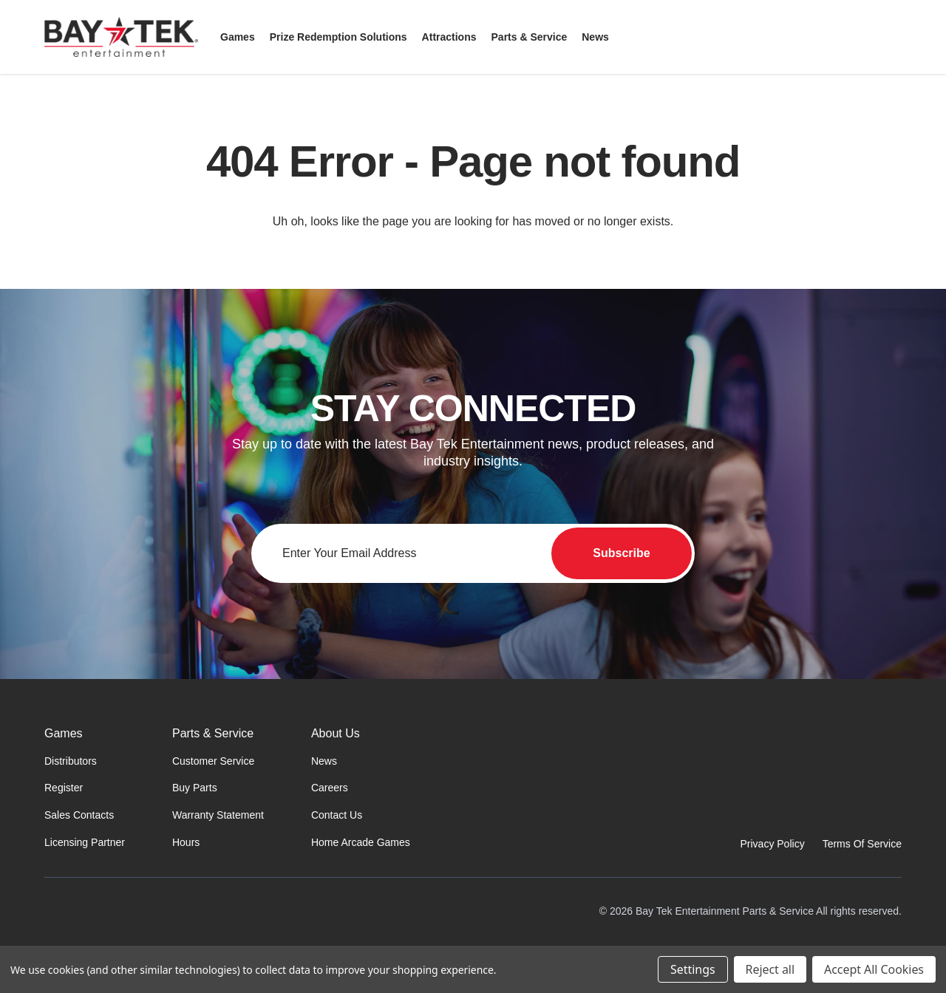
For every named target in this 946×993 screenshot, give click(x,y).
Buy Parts (194, 788)
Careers (329, 788)
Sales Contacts (79, 815)
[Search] (822, 37)
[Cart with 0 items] (893, 37)
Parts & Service (212, 733)
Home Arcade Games (360, 842)
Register (63, 788)
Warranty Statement (218, 815)
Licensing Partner (84, 842)
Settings (692, 969)
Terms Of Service (862, 844)
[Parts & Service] (529, 37)
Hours (186, 842)
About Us (335, 733)
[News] (595, 37)
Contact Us (336, 815)
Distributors (70, 761)
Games (63, 733)
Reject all (770, 969)
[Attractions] (449, 37)
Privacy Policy (773, 844)
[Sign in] (857, 37)
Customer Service (213, 761)
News (324, 761)
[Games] (237, 37)
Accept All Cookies (874, 969)
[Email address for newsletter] (473, 553)
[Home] (128, 928)
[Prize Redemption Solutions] (338, 37)
